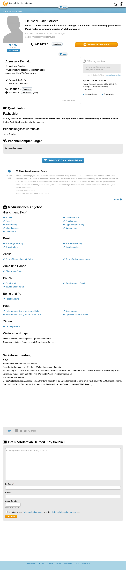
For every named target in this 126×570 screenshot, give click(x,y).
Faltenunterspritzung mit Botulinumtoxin (23, 314)
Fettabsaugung (12, 299)
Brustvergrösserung (14, 243)
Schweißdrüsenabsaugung (78, 259)
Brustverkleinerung (74, 243)
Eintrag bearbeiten (68, 100)
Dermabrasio (71, 311)
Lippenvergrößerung (75, 225)
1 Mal (13, 45)
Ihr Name (9, 484)
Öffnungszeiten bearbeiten (113, 75)
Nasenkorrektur (72, 218)
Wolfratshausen (17, 11)
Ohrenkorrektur (12, 228)
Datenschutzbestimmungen (64, 512)
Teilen (8, 431)
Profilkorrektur (72, 221)
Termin (96, 44)
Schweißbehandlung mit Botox (19, 259)
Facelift (9, 221)
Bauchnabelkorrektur (15, 287)
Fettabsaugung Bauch (76, 283)
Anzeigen (57, 44)
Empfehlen (13, 50)
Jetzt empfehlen (63, 160)
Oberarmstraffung (13, 271)
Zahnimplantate (13, 326)
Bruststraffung (12, 247)
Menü (63, 7)
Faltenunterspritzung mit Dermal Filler (23, 311)
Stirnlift (9, 218)
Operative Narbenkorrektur (78, 314)
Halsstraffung (12, 225)
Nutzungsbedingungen (33, 512)
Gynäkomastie (72, 247)
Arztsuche (6, 11)
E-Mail (8, 493)
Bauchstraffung (12, 283)
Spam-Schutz (11, 501)
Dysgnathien (71, 228)
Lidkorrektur (11, 231)
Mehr (118, 199)
